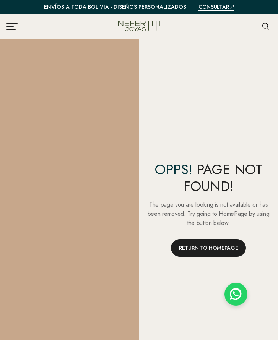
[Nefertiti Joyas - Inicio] (139, 26)
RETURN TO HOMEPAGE (208, 248)
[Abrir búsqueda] (266, 26)
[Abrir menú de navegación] (13, 26)
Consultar (216, 7)
